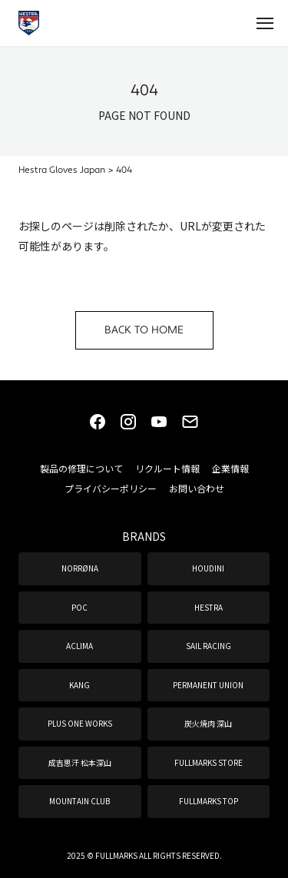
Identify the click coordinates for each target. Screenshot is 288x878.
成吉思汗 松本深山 (79, 762)
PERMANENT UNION (208, 685)
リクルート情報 (167, 468)
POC (79, 607)
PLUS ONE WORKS (80, 723)
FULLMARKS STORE (208, 762)
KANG (79, 685)
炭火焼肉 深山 (208, 723)
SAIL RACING (208, 645)
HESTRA (208, 607)
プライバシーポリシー (111, 488)
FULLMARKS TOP (208, 801)
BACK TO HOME (144, 330)
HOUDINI (208, 568)
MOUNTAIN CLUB (79, 801)
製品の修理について (81, 468)
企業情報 (230, 468)
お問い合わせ (196, 488)
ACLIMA (79, 645)
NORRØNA (79, 568)
